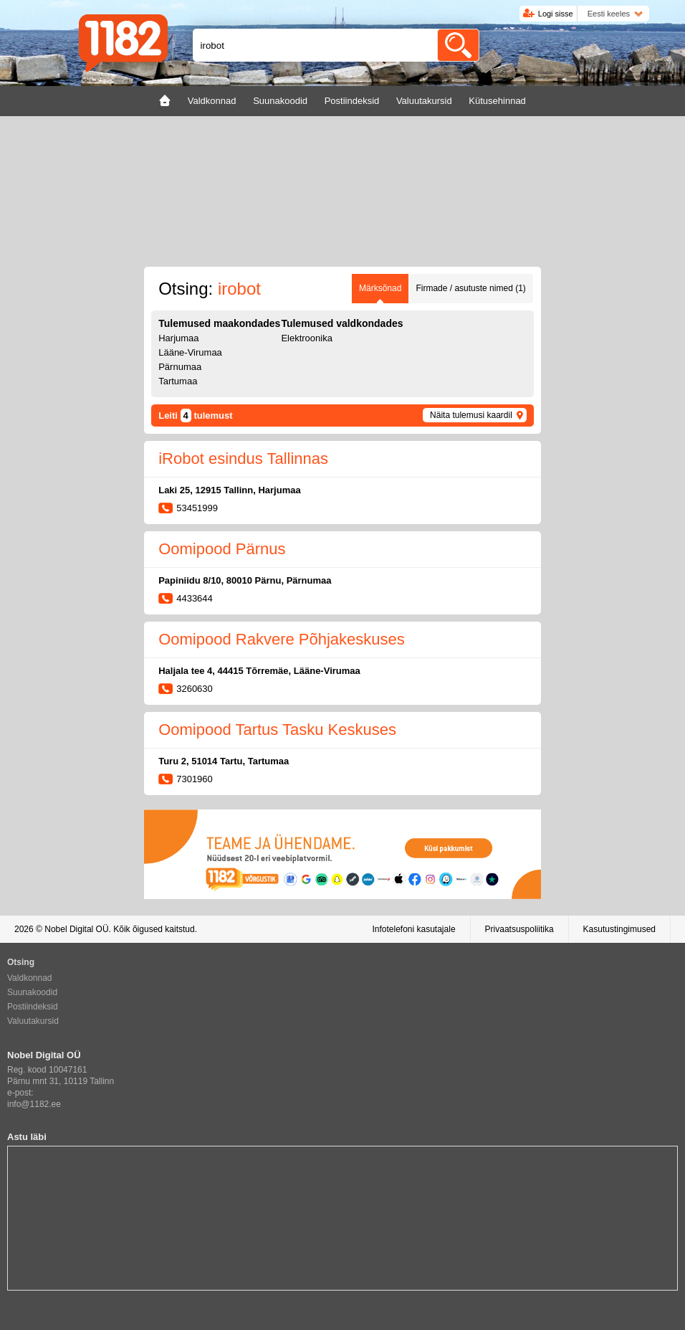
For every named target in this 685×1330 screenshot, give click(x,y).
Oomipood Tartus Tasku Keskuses (277, 729)
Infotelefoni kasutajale (413, 929)
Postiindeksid (32, 1007)
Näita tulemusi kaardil (471, 415)
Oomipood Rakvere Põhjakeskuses (281, 639)
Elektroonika (306, 338)
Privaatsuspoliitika (519, 929)
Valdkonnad (29, 978)
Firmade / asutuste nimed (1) (470, 288)
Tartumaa (177, 381)
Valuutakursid (33, 1021)
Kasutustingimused (619, 929)
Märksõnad (380, 288)
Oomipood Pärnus (221, 549)
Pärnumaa (179, 366)
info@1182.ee (34, 1104)
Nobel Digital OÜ (76, 929)
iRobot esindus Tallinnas (243, 458)
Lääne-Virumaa (190, 352)
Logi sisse (555, 13)
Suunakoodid (32, 992)
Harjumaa (178, 338)
